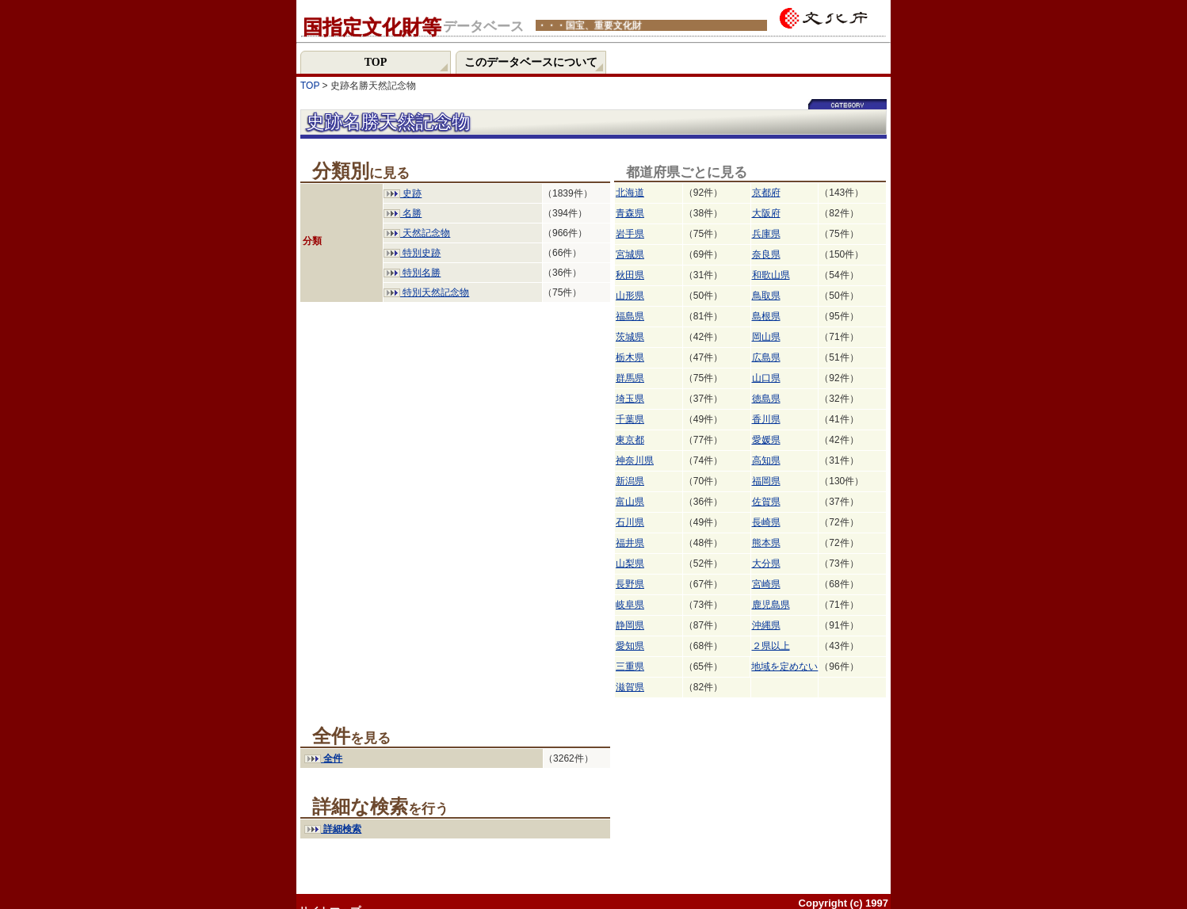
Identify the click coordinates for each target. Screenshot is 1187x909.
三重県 (630, 666)
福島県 (630, 316)
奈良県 (766, 254)
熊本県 (766, 542)
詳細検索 (332, 829)
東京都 (630, 439)
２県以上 (771, 645)
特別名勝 (412, 272)
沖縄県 (766, 625)
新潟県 (630, 481)
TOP (309, 85)
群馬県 (630, 378)
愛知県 (630, 645)
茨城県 (630, 336)
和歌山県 (771, 275)
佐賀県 (766, 501)
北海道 (630, 192)
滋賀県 (630, 687)
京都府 (766, 192)
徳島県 (766, 398)
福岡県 (766, 481)
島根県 (766, 316)
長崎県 (766, 522)
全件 (323, 758)
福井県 (630, 542)
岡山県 (766, 336)
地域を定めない (784, 666)
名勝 (403, 213)
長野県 (630, 584)
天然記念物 (417, 233)
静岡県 (630, 625)
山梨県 (630, 563)
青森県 (630, 213)
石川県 (630, 522)
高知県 (766, 460)
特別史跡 (412, 252)
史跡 (403, 193)
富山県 (630, 501)
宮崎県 (766, 584)
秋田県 (630, 275)
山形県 (630, 295)
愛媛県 (766, 439)
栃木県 (630, 357)
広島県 (766, 357)
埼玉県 (630, 398)
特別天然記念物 (426, 292)
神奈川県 (635, 460)
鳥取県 (766, 295)
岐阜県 (630, 604)
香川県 (766, 419)
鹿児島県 (771, 604)
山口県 (766, 378)
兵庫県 (766, 233)
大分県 (766, 563)
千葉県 (630, 419)
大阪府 (766, 213)
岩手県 (630, 233)
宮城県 (630, 254)
